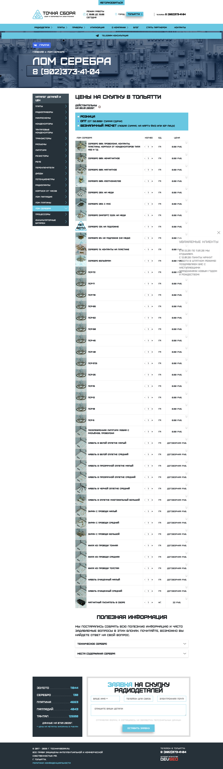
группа (41, 45)
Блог (136, 27)
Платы (61, 27)
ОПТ (99, 121)
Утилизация (97, 27)
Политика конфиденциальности (52, 763)
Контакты (180, 27)
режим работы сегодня (95, 14)
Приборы (77, 27)
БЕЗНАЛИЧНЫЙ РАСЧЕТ (126, 125)
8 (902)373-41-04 (175, 14)
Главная (38, 52)
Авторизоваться (111, 2)
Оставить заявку (138, 728)
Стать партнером (156, 27)
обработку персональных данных (160, 720)
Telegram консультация (111, 35)
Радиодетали (42, 27)
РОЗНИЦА (86, 116)
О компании (119, 27)
